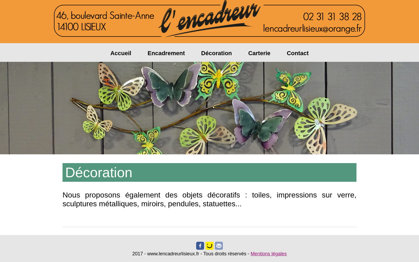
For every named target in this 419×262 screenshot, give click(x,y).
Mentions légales (269, 253)
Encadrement (166, 53)
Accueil (120, 53)
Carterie (259, 53)
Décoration (216, 53)
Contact (298, 53)
